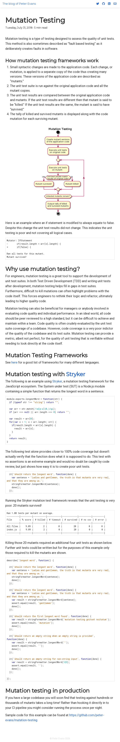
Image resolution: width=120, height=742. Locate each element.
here (14, 362)
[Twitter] (97, 3)
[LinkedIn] (109, 3)
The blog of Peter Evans (19, 3)
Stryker (75, 374)
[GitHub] (103, 3)
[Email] (115, 3)
